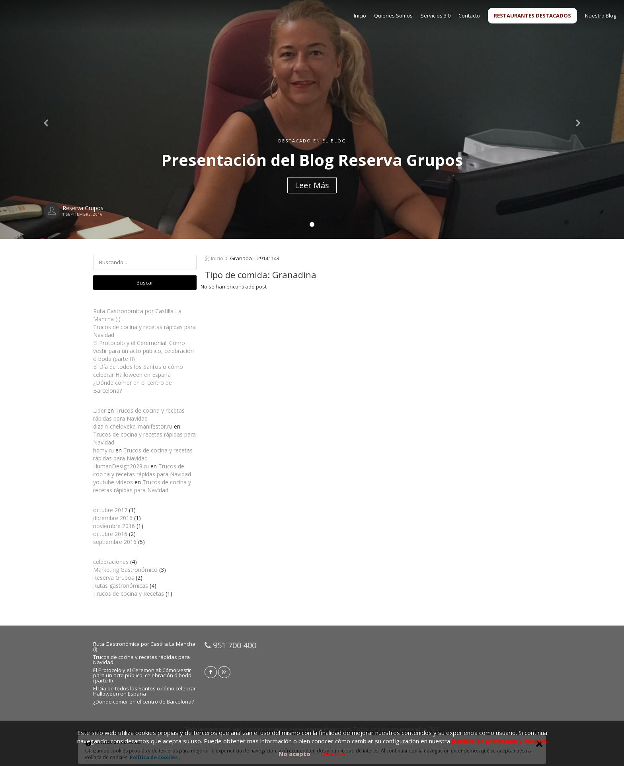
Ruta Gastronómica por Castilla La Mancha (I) (144, 646)
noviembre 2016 (114, 526)
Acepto (334, 754)
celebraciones (111, 561)
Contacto (469, 15)
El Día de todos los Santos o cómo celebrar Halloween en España (138, 370)
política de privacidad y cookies (499, 741)
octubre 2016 (110, 534)
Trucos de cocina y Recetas (128, 593)
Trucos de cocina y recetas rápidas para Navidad (139, 414)
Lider (99, 410)
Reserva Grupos (113, 577)
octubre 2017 (110, 510)
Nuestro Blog (600, 15)
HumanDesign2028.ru (121, 466)
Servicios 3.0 (435, 15)
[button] (47, 119)
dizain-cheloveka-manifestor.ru (132, 426)
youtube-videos (113, 482)
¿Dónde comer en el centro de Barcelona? (143, 701)
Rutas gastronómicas (120, 585)
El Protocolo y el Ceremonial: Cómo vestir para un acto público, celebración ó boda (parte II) (143, 351)
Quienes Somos (393, 15)
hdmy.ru (103, 450)
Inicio (360, 15)
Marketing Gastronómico (125, 569)
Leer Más (312, 185)
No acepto (294, 754)
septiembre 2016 (114, 542)
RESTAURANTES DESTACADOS (532, 15)
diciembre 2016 (113, 518)
